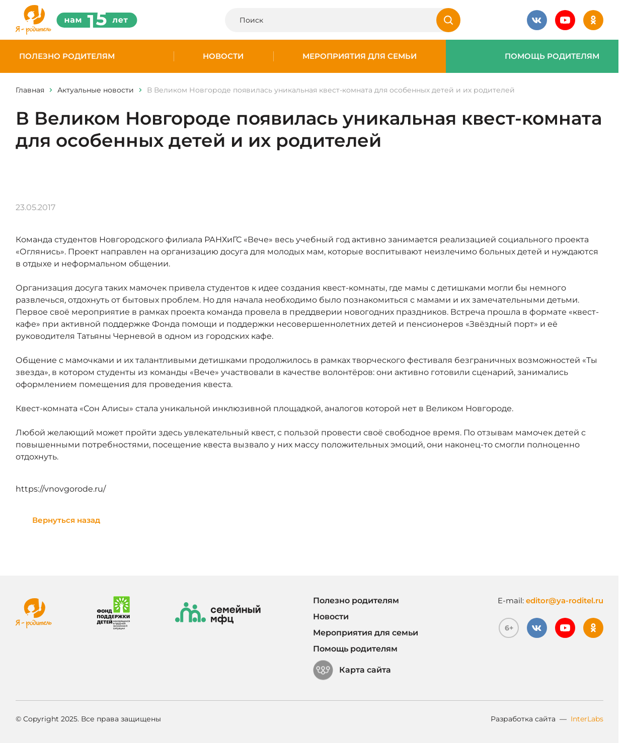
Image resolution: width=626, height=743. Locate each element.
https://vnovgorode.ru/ (61, 489)
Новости (223, 56)
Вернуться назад (66, 520)
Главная (30, 90)
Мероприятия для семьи (359, 56)
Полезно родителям (67, 56)
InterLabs (587, 718)
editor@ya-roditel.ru (564, 600)
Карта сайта (352, 670)
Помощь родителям (552, 56)
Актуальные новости (95, 90)
